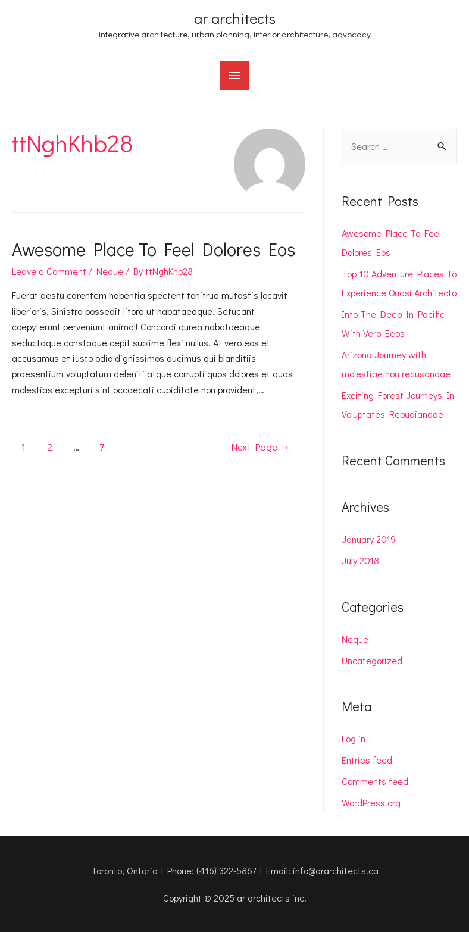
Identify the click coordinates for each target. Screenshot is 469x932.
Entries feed (367, 759)
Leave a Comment (49, 271)
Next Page (260, 447)
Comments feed (375, 781)
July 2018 (360, 560)
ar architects (235, 18)
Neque (109, 271)
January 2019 (369, 539)
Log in (353, 738)
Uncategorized (372, 660)
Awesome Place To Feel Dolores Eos (153, 249)
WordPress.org (371, 802)
